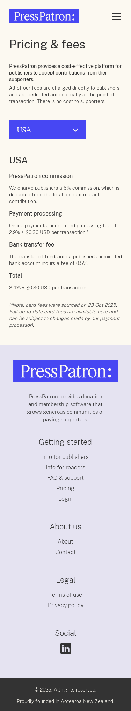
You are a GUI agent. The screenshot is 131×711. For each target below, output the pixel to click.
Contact (65, 552)
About (65, 541)
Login (65, 498)
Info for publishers (65, 457)
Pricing (65, 488)
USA (24, 129)
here (102, 311)
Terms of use (65, 595)
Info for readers (65, 467)
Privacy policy (65, 605)
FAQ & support (65, 478)
